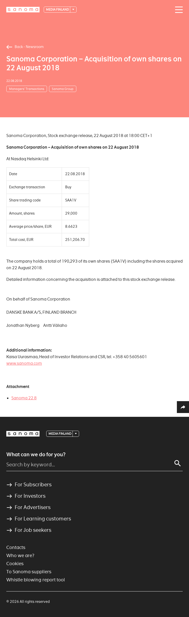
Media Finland (57, 9)
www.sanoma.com (24, 363)
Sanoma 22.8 (24, 398)
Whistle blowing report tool (35, 580)
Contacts (15, 547)
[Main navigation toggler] (178, 10)
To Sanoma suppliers (28, 572)
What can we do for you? (35, 454)
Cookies (14, 563)
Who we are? (20, 555)
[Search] (178, 463)
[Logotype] (23, 9)
